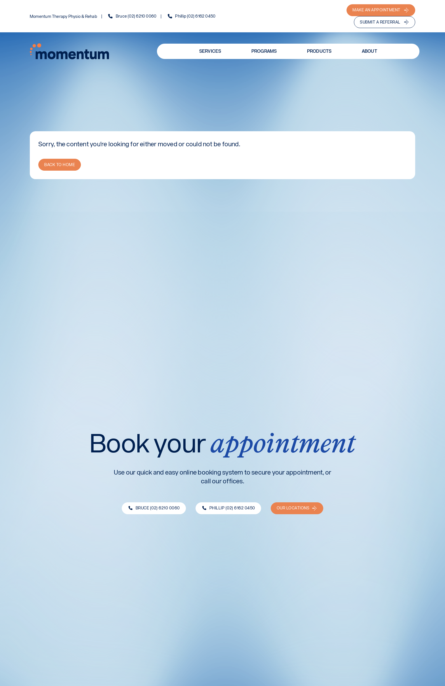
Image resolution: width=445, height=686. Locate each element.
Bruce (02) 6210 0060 (136, 16)
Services (210, 51)
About (369, 51)
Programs (264, 51)
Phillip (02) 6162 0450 (195, 16)
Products (319, 51)
